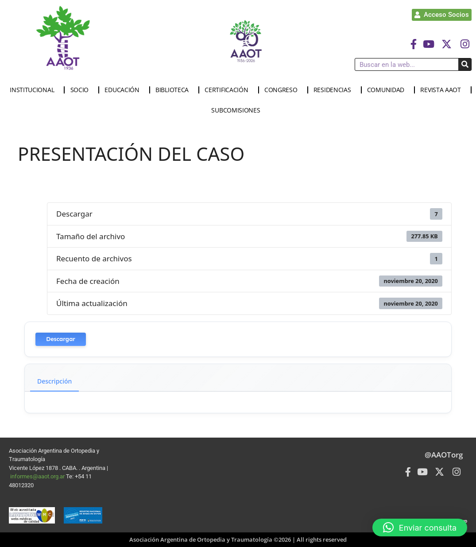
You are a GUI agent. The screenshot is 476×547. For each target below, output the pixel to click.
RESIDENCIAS (334, 89)
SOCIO (81, 89)
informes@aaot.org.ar (38, 476)
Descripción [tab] (54, 381)
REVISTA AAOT (442, 89)
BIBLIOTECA (174, 89)
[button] (419, 527)
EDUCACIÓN (123, 89)
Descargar (60, 339)
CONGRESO (283, 89)
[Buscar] (464, 64)
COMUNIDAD (388, 89)
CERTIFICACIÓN (228, 89)
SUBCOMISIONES (237, 110)
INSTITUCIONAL (34, 89)
